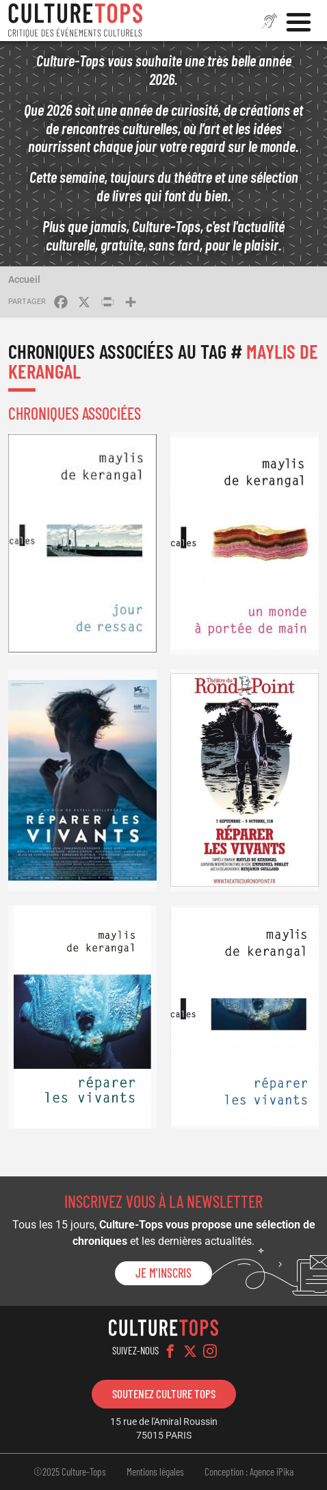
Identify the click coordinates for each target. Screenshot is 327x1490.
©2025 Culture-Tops (70, 1471)
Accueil (24, 279)
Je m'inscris (163, 1272)
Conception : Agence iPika (249, 1471)
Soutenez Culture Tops (163, 1393)
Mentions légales (155, 1471)
